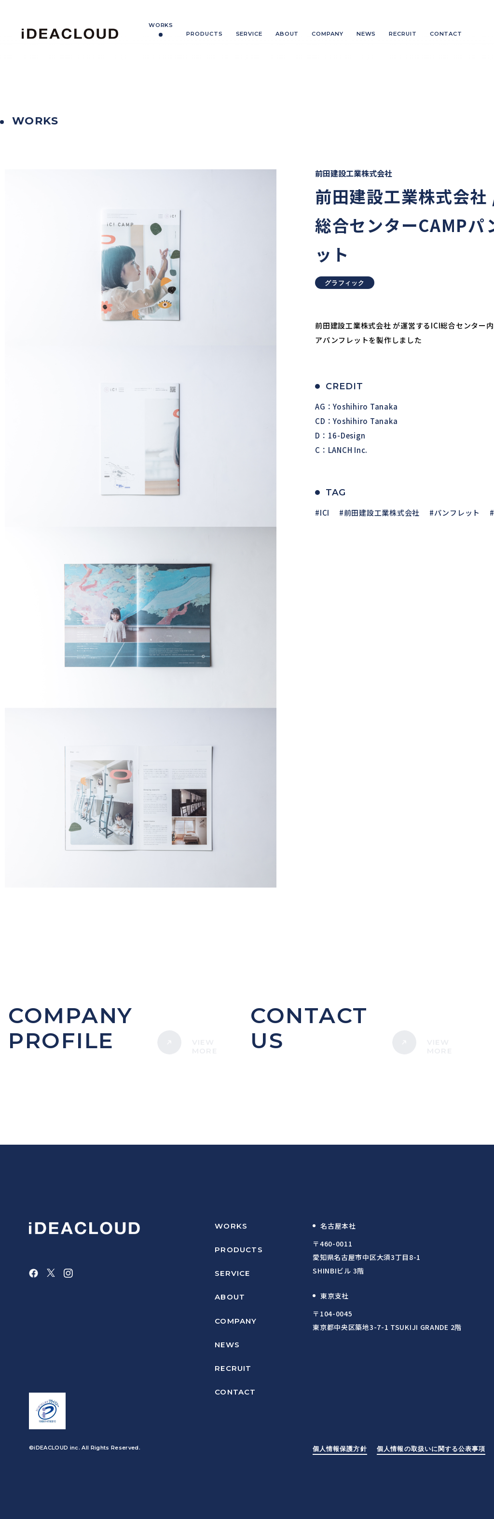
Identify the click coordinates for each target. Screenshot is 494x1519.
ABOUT (230, 1297)
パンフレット (457, 512)
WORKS (231, 1226)
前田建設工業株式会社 (382, 512)
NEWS (227, 1345)
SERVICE (232, 1273)
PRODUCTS (239, 1249)
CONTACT (235, 1392)
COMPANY (236, 1321)
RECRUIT (233, 1368)
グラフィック (345, 283)
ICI (324, 512)
